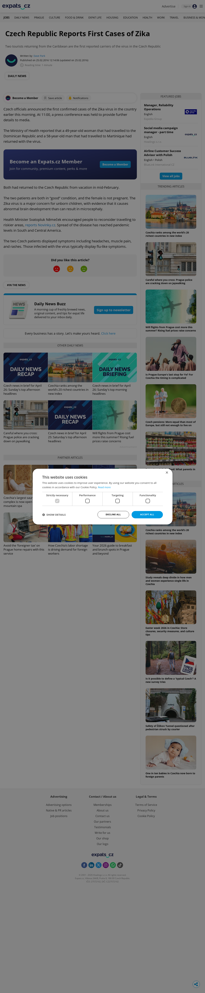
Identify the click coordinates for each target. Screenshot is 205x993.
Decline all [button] (113, 514)
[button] (54, 514)
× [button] (167, 472)
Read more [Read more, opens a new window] (105, 487)
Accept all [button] (147, 514)
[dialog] (102, 496)
